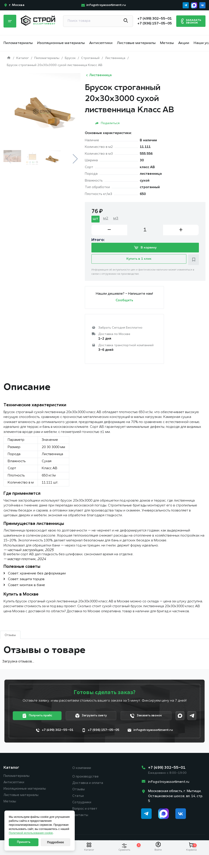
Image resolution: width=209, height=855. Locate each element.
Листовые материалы (136, 43)
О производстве (85, 778)
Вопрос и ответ (85, 811)
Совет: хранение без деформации (37, 574)
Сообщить (124, 301)
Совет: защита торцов (26, 580)
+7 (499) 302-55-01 (166, 769)
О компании (82, 769)
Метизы (167, 43)
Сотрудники (82, 804)
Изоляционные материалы (61, 43)
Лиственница (98, 75)
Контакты (80, 817)
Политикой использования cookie (31, 833)
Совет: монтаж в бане (26, 586)
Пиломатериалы (18, 43)
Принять (23, 842)
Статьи (78, 798)
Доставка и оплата (88, 784)
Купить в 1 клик (139, 260)
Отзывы (78, 791)
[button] (75, 159)
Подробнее (55, 842)
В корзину (145, 248)
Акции (183, 43)
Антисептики (101, 43)
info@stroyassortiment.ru (168, 783)
